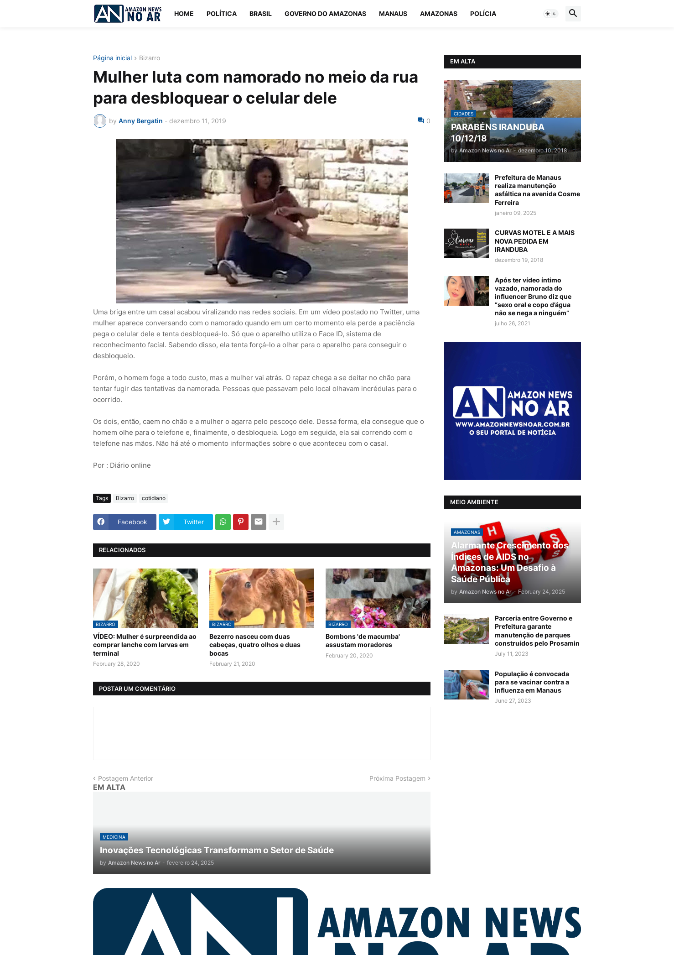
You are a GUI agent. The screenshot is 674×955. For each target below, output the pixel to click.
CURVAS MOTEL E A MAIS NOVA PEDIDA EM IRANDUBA (535, 241)
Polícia (483, 13)
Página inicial (112, 58)
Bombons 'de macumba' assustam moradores (363, 640)
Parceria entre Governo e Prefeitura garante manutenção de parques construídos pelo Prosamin (537, 630)
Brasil (260, 13)
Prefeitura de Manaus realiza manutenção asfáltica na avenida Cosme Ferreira (537, 189)
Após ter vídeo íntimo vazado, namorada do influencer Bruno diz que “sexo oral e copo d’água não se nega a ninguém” (533, 296)
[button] (551, 13)
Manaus (393, 13)
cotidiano (154, 498)
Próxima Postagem (397, 778)
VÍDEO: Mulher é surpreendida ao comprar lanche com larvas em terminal (145, 644)
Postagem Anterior (125, 778)
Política (222, 13)
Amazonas (438, 13)
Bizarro (149, 58)
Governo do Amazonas (325, 13)
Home (184, 13)
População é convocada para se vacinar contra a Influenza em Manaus (532, 682)
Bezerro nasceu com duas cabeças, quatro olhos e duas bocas (255, 644)
